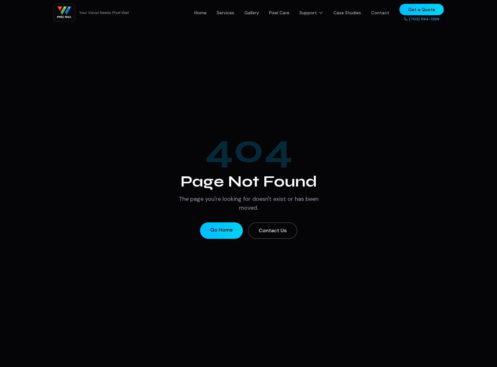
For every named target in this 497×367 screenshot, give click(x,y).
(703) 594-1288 (421, 19)
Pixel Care (279, 13)
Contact (380, 13)
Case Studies (347, 13)
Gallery (251, 13)
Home (200, 13)
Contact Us (273, 230)
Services (225, 13)
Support (311, 13)
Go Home (221, 229)
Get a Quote (421, 9)
